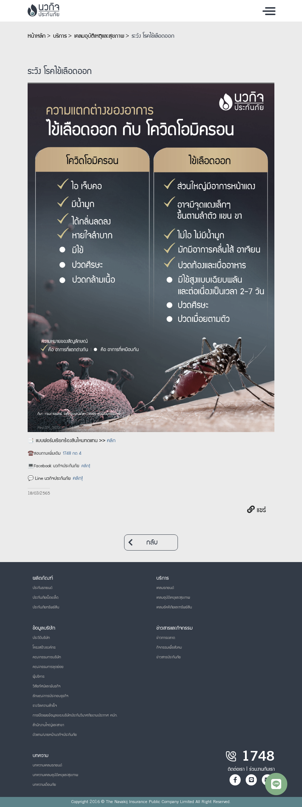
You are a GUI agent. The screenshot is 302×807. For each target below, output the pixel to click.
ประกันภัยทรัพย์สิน (46, 607)
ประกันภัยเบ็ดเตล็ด (45, 597)
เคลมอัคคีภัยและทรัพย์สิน (174, 607)
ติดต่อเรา (236, 769)
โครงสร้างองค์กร (44, 647)
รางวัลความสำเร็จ (45, 706)
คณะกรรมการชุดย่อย (48, 667)
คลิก (111, 441)
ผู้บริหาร (38, 676)
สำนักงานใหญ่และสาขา (48, 725)
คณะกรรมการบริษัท (47, 657)
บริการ (60, 36)
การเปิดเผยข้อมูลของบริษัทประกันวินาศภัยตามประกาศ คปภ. (75, 715)
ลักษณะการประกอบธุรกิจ (51, 696)
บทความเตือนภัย (44, 785)
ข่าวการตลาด (165, 638)
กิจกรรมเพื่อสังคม (169, 647)
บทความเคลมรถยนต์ (47, 765)
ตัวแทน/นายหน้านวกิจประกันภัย (55, 735)
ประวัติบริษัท (41, 638)
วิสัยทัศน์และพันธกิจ (47, 686)
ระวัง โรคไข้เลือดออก (153, 36)
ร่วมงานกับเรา (262, 769)
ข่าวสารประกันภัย (168, 657)
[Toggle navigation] (269, 10)
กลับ (143, 543)
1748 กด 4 (72, 454)
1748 (258, 758)
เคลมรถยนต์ (165, 588)
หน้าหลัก (37, 36)
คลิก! (85, 466)
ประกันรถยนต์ (42, 588)
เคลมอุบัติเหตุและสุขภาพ (99, 36)
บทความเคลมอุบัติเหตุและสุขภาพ (55, 775)
